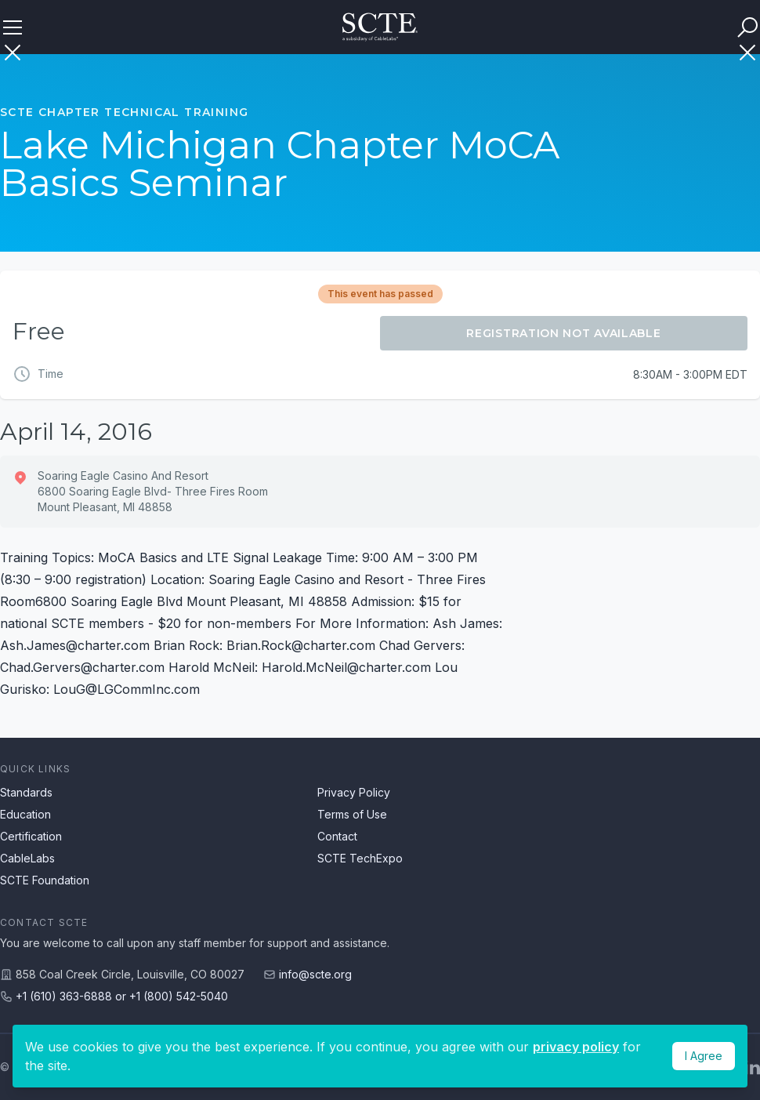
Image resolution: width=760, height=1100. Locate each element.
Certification (31, 836)
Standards (26, 792)
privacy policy (576, 1047)
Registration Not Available (563, 333)
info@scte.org (315, 974)
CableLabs (27, 858)
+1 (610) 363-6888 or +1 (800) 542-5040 (122, 996)
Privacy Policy (353, 792)
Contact (337, 836)
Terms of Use (352, 814)
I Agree (703, 1055)
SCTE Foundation (44, 880)
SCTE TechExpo (360, 858)
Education (25, 814)
